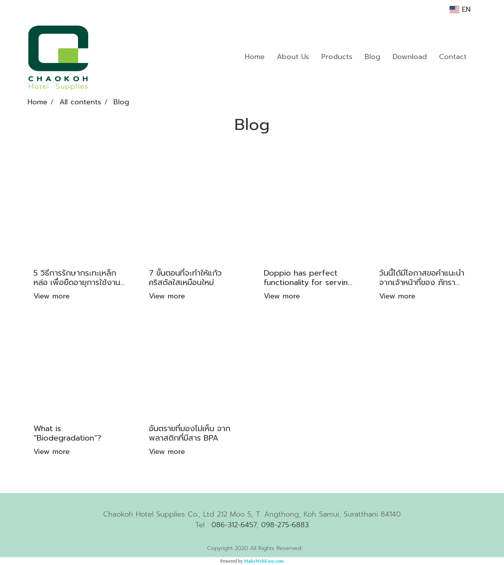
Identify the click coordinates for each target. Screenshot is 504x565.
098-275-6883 (285, 524)
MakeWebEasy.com (264, 561)
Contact (453, 56)
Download (410, 56)
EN (460, 9)
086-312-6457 (233, 524)
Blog (372, 56)
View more (52, 296)
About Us (293, 56)
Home (255, 56)
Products (336, 56)
